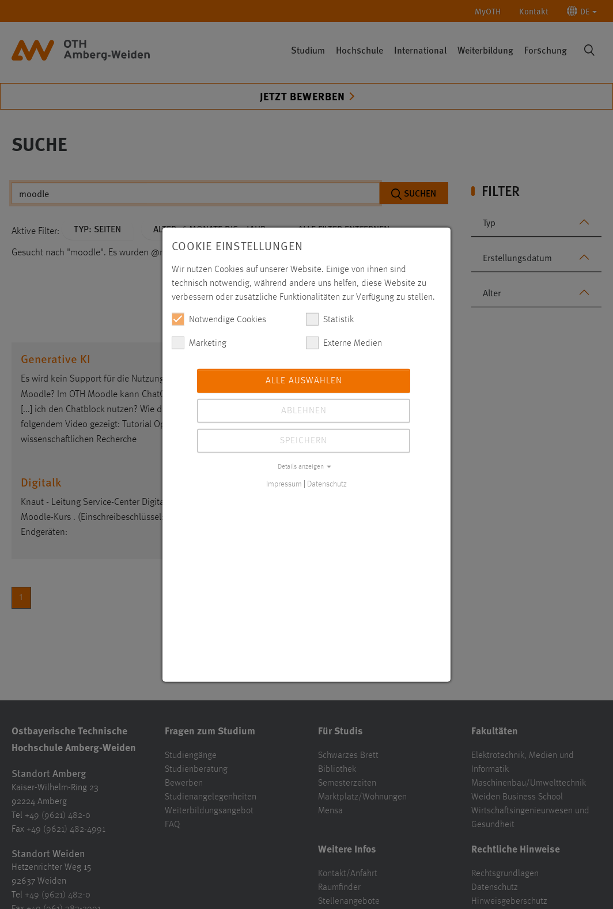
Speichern (303, 440)
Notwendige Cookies (219, 318)
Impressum (284, 484)
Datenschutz (327, 484)
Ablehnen (304, 410)
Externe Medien (344, 342)
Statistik (330, 318)
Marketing (199, 342)
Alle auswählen (304, 380)
